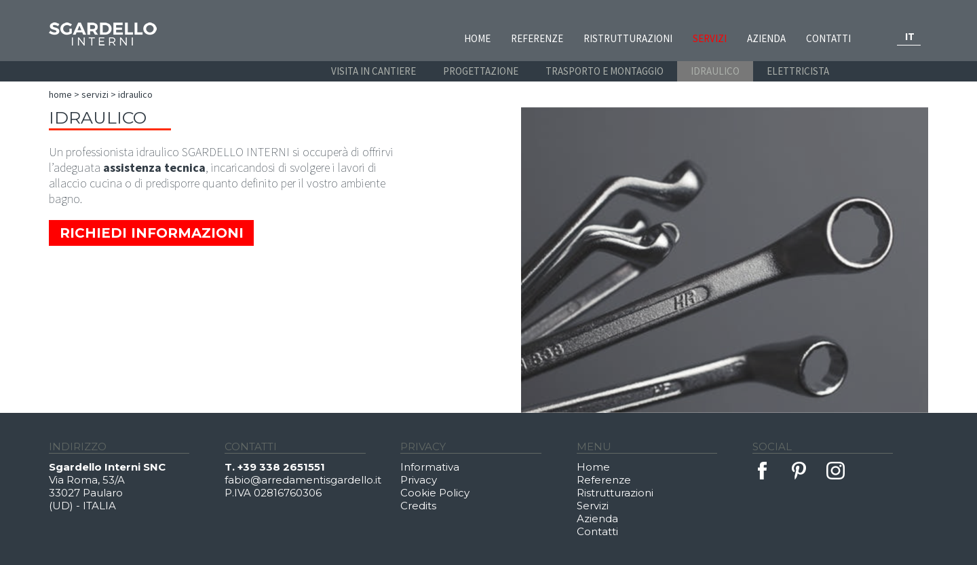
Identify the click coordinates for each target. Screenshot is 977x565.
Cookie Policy (435, 492)
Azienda (766, 38)
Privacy (418, 479)
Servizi (710, 38)
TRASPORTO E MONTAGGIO (604, 71)
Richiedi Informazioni (152, 233)
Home (477, 38)
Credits (418, 505)
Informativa (429, 466)
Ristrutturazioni (627, 38)
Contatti (828, 38)
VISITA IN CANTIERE (373, 71)
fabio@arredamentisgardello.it (303, 479)
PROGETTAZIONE (480, 71)
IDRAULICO (715, 71)
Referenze (537, 38)
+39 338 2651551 (281, 466)
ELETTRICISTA (798, 71)
